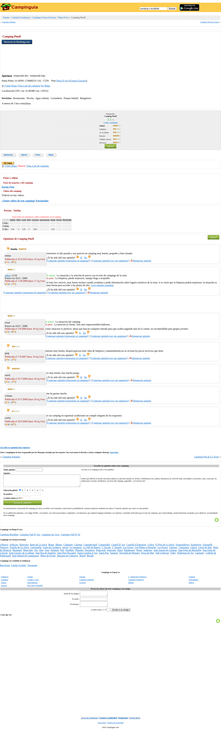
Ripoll (82, 558)
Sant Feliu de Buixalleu (189, 552)
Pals (62, 552)
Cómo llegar (9, 85)
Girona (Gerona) (78, 80)
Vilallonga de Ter (185, 555)
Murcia (191, 585)
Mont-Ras (28, 552)
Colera (150, 547)
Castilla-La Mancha (86, 582)
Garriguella (36, 549)
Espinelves (196, 547)
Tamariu (114, 555)
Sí (81, 257)
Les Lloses (128, 549)
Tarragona (32, 567)
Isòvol (65, 549)
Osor (47, 552)
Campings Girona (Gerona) (44, 17)
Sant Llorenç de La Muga (21, 555)
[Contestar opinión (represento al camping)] (68, 260)
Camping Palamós (9, 22)
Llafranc (173, 549)
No (85, 257)
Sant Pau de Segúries (45, 555)
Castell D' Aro (118, 547)
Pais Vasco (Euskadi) (35, 588)
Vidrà (173, 555)
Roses (139, 552)
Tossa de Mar (147, 555)
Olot (41, 552)
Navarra (4, 588)
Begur (51, 547)
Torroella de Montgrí (129, 555)
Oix (36, 552)
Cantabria (4, 582)
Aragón (30, 579)
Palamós (55, 552)
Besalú (90, 558)
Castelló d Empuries (136, 547)
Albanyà (4, 547)
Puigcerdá (101, 552)
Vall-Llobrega (162, 555)
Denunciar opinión (140, 260)
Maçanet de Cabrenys (67, 558)
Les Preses (162, 549)
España (6, 17)
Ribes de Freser (48, 558)
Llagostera (184, 549)
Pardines (70, 552)
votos (106, 122)
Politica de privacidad (115, 727)
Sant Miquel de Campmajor (25, 558)
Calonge (78, 547)
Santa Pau (104, 555)
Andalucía (4, 579)
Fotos (37, 155)
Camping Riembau (9, 537)
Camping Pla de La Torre (209, 22)
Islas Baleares (32, 585)
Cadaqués (68, 547)
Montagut (17, 552)
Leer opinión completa (102, 285)
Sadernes (147, 552)
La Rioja (82, 585)
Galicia (3, 585)
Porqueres (90, 552)
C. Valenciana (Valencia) (137, 579)
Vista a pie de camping (28, 85)
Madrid (131, 585)
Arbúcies (13, 547)
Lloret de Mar (205, 549)
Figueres (4, 549)
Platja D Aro (63, 17)
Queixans (111, 552)
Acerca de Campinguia (89, 722)
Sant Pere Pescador (66, 555)
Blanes (58, 547)
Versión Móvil (135, 722)
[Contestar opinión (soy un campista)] (110, 260)
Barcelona (5, 567)
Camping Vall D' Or (70, 537)
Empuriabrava (183, 547)
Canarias (192, 579)
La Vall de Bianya (92, 549)
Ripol (120, 552)
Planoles (79, 552)
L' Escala (106, 549)
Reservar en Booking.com (17, 42)
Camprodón (104, 547)
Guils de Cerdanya (52, 549)
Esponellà (207, 547)
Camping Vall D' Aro (30, 537)
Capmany (199, 555)
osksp (7, 275)
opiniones (113, 122)
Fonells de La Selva (19, 549)
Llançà (193, 549)
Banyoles (24, 547)
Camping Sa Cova (50, 537)
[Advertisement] (196, 52)
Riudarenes (129, 552)
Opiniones (8, 155)
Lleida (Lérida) (18, 567)
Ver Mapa (45, 85)
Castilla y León (33, 582)
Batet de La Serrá (38, 547)
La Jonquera (76, 549)
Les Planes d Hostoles (145, 549)
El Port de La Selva (164, 547)
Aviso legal (114, 452)
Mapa (51, 155)
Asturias (82, 579)
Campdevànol (90, 547)
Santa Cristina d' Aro (87, 555)
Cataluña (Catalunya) (21, 17)
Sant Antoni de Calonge (165, 552)
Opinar (110, 146)
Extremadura (193, 582)
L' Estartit (117, 549)
